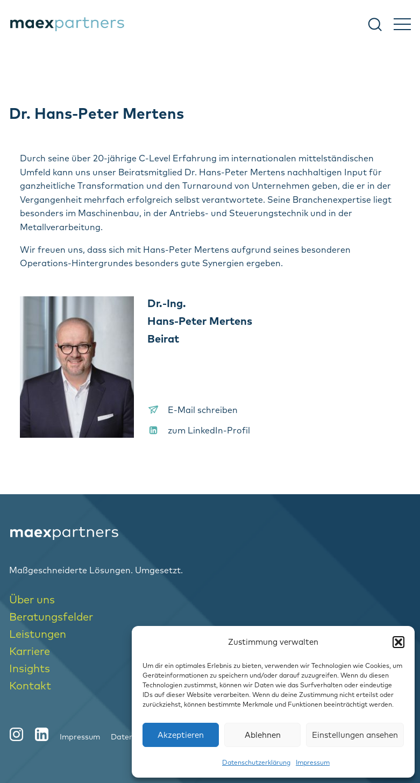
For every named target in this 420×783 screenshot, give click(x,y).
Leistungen (37, 633)
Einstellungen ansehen (355, 735)
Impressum (313, 762)
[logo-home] (210, 533)
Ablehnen (263, 735)
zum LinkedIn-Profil (209, 430)
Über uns (32, 599)
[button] (398, 642)
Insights (29, 668)
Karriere (29, 651)
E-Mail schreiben (203, 409)
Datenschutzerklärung (256, 762)
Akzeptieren (181, 735)
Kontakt (30, 685)
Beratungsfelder (51, 616)
